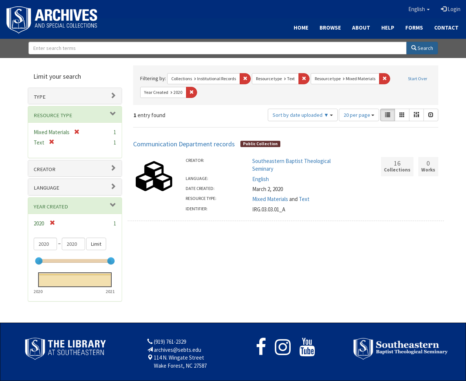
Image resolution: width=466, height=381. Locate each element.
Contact (446, 27)
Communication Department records (184, 144)
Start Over (417, 78)
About (361, 27)
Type (39, 96)
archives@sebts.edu (177, 349)
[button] (419, 9)
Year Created (51, 206)
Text (304, 199)
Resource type (53, 115)
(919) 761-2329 (170, 341)
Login (450, 9)
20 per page (359, 115)
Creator (44, 169)
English (260, 179)
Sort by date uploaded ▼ (303, 115)
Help (387, 27)
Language (46, 187)
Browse (330, 27)
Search (422, 48)
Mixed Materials (270, 199)
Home (301, 27)
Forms (414, 27)
